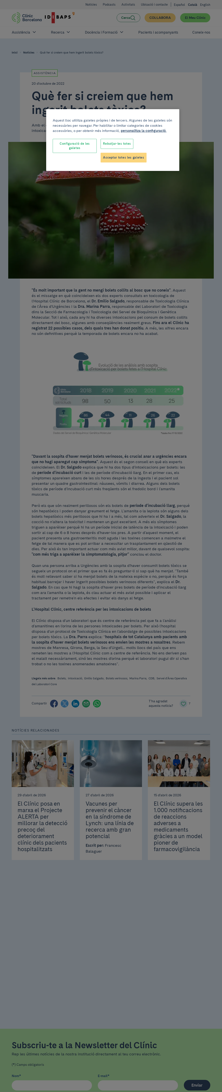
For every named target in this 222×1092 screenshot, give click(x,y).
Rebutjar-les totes (117, 143)
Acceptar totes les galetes (123, 157)
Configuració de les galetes (75, 146)
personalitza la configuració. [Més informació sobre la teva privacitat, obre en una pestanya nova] (143, 131)
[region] (112, 140)
